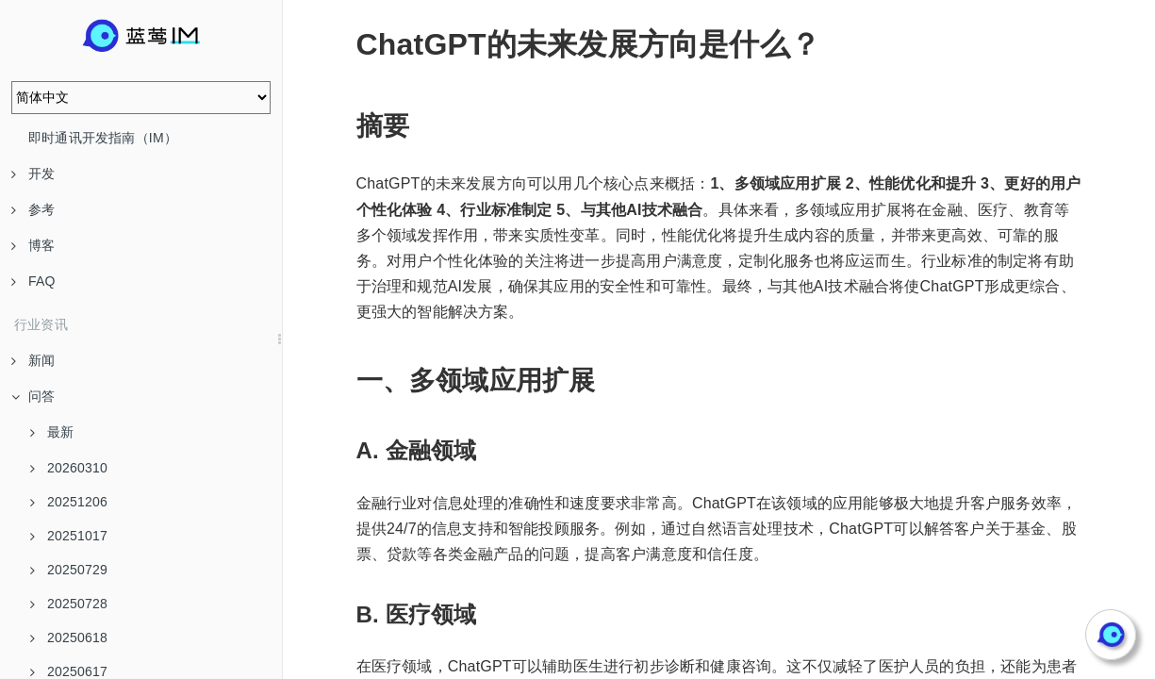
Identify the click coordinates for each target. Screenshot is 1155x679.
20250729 (68, 569)
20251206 (68, 501)
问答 (33, 396)
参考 (33, 209)
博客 (33, 245)
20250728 (68, 603)
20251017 (68, 535)
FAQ (33, 281)
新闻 (33, 360)
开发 (33, 173)
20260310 (68, 467)
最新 (52, 431)
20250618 (68, 637)
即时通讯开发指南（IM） (102, 137)
